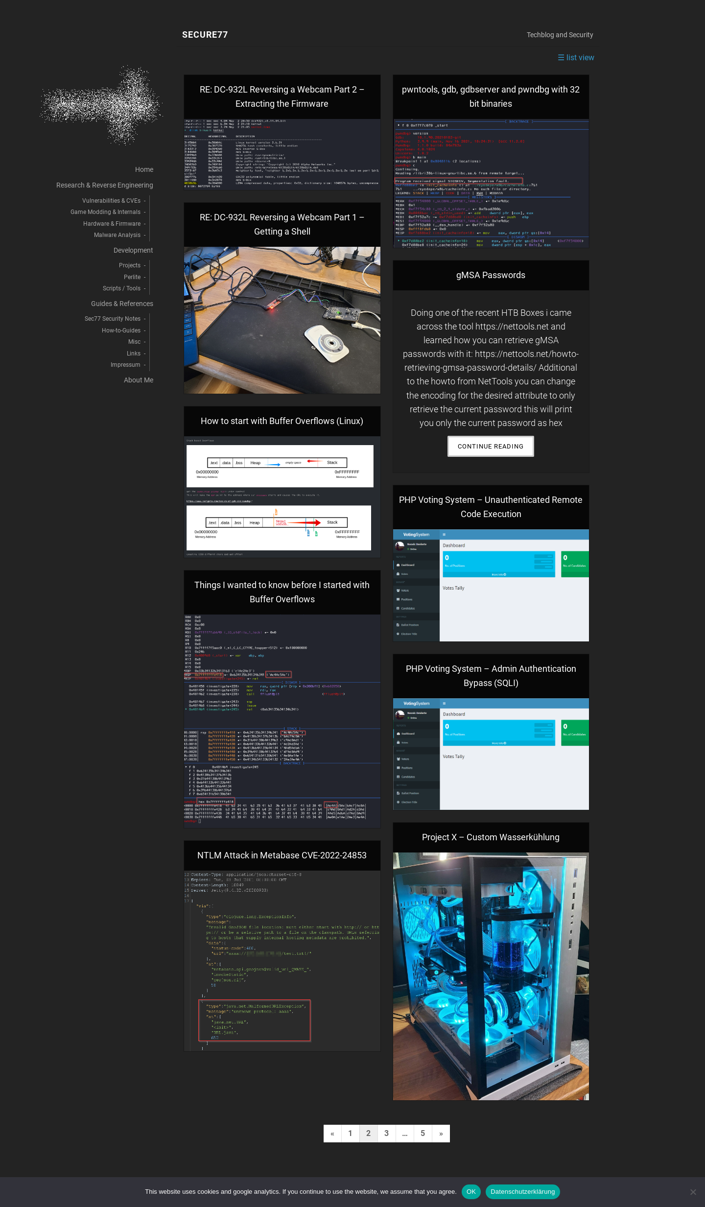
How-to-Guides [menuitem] (121, 330)
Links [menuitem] (134, 353)
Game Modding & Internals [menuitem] (105, 212)
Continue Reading (496, 449)
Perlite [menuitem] (132, 277)
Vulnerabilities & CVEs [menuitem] (111, 200)
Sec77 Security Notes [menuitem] (113, 318)
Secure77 (205, 35)
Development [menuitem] (133, 250)
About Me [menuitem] (138, 380)
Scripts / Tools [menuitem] (122, 288)
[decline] (693, 1192)
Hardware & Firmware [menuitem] (112, 223)
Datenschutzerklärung (523, 1191)
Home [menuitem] (144, 170)
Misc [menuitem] (134, 341)
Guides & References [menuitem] (122, 304)
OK (471, 1191)
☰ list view (576, 57)
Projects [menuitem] (130, 265)
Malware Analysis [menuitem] (117, 235)
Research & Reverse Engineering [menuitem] (104, 185)
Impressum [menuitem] (126, 364)
